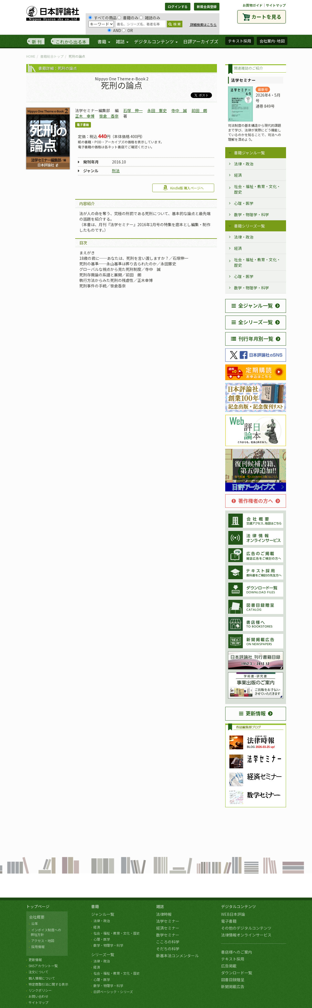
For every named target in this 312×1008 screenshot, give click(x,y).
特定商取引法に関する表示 (48, 984)
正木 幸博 (85, 116)
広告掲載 (229, 966)
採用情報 (37, 946)
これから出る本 (71, 41)
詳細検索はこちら (203, 24)
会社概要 (36, 917)
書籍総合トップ (52, 56)
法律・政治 (243, 163)
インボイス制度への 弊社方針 (45, 932)
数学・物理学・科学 (251, 214)
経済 (238, 175)
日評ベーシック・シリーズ (113, 991)
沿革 (34, 923)
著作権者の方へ (252, 500)
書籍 (95, 906)
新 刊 (37, 41)
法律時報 (164, 914)
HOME (30, 56)
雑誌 (160, 906)
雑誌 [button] (122, 41)
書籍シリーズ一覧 (249, 226)
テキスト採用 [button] (239, 41)
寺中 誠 (179, 110)
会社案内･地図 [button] (272, 41)
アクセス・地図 (42, 940)
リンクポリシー (40, 990)
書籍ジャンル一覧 (249, 152)
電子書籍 (229, 921)
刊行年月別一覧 (252, 338)
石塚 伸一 (133, 110)
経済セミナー (167, 928)
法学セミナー (167, 921)
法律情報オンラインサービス (246, 935)
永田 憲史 (157, 110)
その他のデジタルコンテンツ (246, 928)
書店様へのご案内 (236, 952)
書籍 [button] (104, 41)
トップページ (37, 906)
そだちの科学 (167, 948)
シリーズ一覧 (102, 954)
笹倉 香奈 (109, 116)
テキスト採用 (232, 959)
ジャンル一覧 (102, 914)
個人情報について (41, 978)
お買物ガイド (253, 5)
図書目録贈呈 (232, 979)
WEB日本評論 (233, 914)
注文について (38, 971)
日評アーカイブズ (200, 41)
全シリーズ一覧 (252, 322)
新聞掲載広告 (232, 986)
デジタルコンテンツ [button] (156, 41)
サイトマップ (276, 5)
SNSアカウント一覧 (43, 965)
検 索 (175, 24)
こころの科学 (167, 941)
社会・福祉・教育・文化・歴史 (257, 189)
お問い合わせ (38, 996)
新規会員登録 (207, 6)
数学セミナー (167, 935)
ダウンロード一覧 (236, 972)
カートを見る (266, 16)
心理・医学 (243, 203)
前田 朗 (199, 110)
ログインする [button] (178, 6)
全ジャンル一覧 (252, 305)
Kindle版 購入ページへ (183, 187)
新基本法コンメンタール (177, 955)
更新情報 (252, 713)
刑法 (116, 170)
